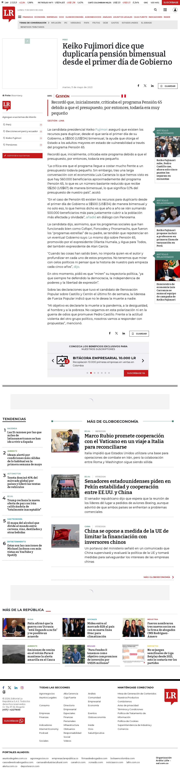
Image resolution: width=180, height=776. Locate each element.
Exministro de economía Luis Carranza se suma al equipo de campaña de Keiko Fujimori (166, 292)
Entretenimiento (16, 542)
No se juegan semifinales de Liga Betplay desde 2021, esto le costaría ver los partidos (162, 656)
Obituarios (69, 729)
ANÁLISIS (107, 17)
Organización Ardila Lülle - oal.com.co (164, 760)
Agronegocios (46, 693)
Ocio (90, 729)
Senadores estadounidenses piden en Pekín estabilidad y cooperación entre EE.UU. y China (128, 486)
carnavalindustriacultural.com (52, 762)
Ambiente (12, 451)
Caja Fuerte (70, 697)
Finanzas (43, 717)
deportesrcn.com (30, 766)
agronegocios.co (39, 758)
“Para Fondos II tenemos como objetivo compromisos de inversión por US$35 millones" (102, 656)
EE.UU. (10, 496)
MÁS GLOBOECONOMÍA (157, 577)
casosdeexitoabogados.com (17, 762)
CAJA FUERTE (140, 17)
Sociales (92, 619)
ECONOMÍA (40, 17)
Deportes (152, 646)
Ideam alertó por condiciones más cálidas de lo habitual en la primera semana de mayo (24, 459)
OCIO (61, 17)
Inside (91, 725)
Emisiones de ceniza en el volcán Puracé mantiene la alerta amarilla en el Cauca (41, 654)
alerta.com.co (9, 766)
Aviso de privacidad (128, 705)
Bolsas (91, 646)
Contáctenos (125, 701)
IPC (65, 23)
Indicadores (45, 725)
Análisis (92, 693)
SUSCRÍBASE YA (136, 373)
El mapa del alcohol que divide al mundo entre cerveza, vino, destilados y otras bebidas (24, 527)
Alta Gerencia (71, 693)
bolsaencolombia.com (123, 758)
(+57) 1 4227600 (11, 709)
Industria (152, 619)
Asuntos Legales (47, 697)
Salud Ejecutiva (96, 733)
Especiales (69, 713)
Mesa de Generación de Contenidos (137, 693)
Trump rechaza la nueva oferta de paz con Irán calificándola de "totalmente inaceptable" (24, 505)
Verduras (76, 23)
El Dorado (146, 23)
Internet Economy (48, 729)
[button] (51, 361)
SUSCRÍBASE (170, 2)
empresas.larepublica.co (65, 758)
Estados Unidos (130, 23)
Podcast (43, 733)
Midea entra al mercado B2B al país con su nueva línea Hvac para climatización (100, 630)
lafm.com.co (133, 762)
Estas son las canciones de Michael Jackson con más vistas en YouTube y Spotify (24, 550)
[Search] (155, 9)
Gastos (115, 23)
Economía (93, 705)
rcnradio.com (96, 762)
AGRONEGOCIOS (93, 17)
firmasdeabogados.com (94, 758)
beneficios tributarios (32, 27)
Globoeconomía (97, 717)
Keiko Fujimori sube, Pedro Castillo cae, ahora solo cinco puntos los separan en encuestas (167, 169)
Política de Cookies (128, 721)
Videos (67, 740)
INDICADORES (155, 17)
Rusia (30, 619)
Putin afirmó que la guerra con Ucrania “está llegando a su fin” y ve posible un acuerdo (42, 630)
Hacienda (12, 428)
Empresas (44, 713)
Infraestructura (71, 725)
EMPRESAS (52, 17)
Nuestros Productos (128, 697)
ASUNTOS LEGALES (122, 17)
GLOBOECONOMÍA (74, 17)
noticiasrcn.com (114, 762)
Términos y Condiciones (130, 709)
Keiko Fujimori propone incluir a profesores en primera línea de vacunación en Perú (167, 238)
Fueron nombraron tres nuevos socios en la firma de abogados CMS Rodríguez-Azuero (161, 630)
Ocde (105, 23)
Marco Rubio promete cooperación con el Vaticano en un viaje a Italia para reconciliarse (124, 441)
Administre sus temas (17, 155)
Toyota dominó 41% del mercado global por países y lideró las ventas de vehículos (23, 482)
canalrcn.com (78, 762)
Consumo (44, 705)
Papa (86, 23)
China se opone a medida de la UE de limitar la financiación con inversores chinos (127, 536)
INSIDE (167, 17)
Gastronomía (14, 519)
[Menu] (20, 17)
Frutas (96, 23)
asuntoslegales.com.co (14, 758)
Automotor (14, 474)
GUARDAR (167, 86)
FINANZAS (28, 17)
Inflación (56, 23)
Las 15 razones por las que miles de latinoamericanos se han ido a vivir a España (24, 437)
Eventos (92, 713)
